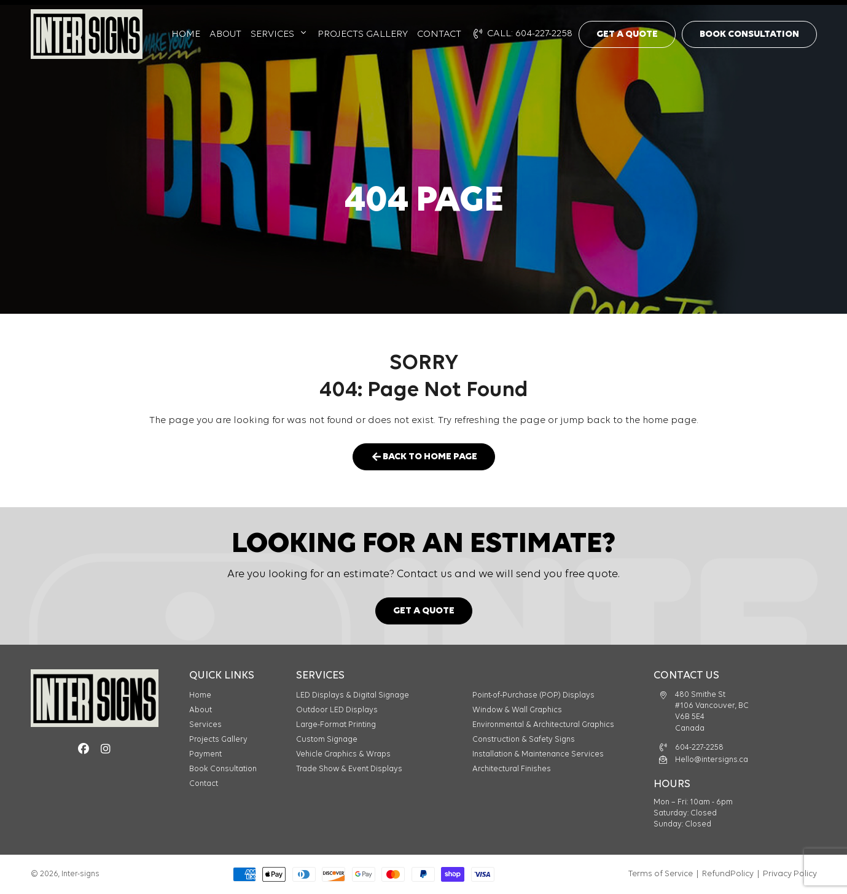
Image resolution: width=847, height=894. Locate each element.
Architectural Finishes (511, 769)
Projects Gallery (363, 34)
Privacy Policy (790, 874)
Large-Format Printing (336, 725)
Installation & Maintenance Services (538, 754)
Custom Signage (326, 740)
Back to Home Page (423, 456)
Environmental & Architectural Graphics (543, 725)
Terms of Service (660, 874)
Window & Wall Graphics (517, 710)
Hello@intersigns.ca (711, 760)
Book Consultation (749, 34)
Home (185, 34)
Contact (439, 34)
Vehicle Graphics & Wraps (343, 754)
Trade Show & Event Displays (349, 769)
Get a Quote (627, 34)
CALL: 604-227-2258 (523, 34)
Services (272, 34)
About (225, 34)
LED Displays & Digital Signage (352, 695)
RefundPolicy (728, 874)
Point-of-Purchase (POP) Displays (533, 695)
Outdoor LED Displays (337, 710)
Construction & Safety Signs (523, 740)
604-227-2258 (699, 748)
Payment (205, 754)
